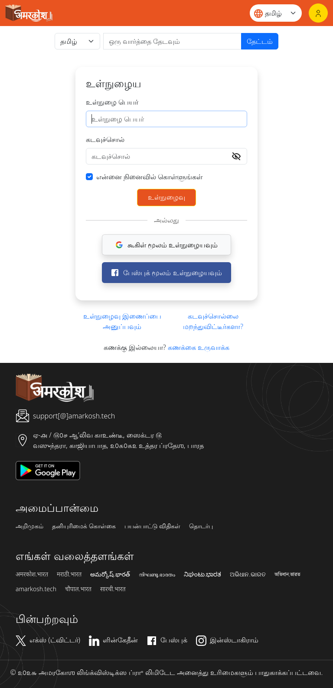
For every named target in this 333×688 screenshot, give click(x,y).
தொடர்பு (201, 526)
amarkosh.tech (36, 589)
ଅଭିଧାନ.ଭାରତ (247, 574)
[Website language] (276, 13)
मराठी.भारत (69, 574)
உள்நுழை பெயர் (112, 102)
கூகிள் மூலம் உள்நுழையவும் (166, 245)
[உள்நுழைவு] (318, 13)
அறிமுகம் (29, 526)
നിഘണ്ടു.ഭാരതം (157, 574)
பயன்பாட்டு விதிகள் (152, 526)
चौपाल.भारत (78, 589)
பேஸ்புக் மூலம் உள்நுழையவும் (166, 272)
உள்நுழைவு (166, 197)
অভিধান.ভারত (287, 574)
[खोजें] (172, 41)
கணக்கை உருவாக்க (198, 347)
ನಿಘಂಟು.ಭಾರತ (202, 574)
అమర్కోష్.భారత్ (110, 574)
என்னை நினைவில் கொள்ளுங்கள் (149, 176)
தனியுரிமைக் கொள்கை (84, 526)
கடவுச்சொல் (105, 139)
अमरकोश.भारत (32, 574)
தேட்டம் (260, 41)
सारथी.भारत (113, 589)
